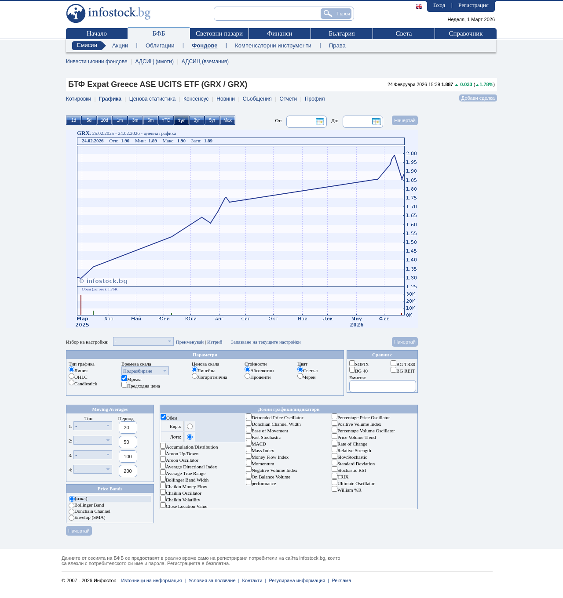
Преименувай (190, 341)
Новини (225, 99)
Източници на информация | (153, 580)
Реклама (340, 580)
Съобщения (257, 99)
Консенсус (195, 99)
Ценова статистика (152, 99)
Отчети (288, 99)
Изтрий (215, 341)
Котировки (78, 99)
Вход (439, 5)
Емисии (87, 45)
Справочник (466, 33)
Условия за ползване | (212, 580)
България (342, 33)
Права (337, 45)
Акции (120, 45)
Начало (97, 33)
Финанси (279, 33)
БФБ (159, 33)
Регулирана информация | (297, 580)
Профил (315, 99)
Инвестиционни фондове (97, 61)
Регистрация (473, 5)
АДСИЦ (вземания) (205, 61)
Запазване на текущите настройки (265, 341)
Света (403, 33)
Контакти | (252, 580)
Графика (110, 99)
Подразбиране (137, 370)
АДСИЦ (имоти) (154, 61)
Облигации (160, 45)
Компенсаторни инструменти (273, 45)
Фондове (204, 45)
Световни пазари (219, 33)
